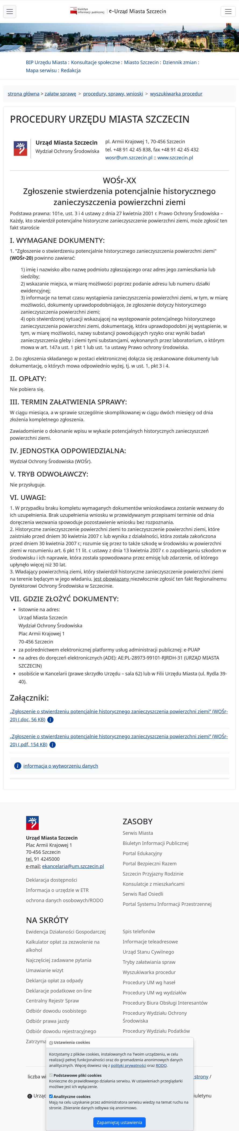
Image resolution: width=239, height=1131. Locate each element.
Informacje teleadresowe (150, 941)
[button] (49, 719)
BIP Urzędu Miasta (46, 62)
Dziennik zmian (180, 62)
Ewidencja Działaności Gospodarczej (66, 931)
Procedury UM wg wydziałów (155, 992)
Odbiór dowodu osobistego (56, 1011)
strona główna (24, 93)
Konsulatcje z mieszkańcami (154, 884)
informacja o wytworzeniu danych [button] (56, 766)
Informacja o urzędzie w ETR (57, 890)
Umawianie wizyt (44, 970)
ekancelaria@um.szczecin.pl (73, 866)
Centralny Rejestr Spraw (52, 1000)
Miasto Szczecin (141, 62)
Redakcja (71, 70)
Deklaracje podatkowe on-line (59, 990)
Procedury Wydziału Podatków (156, 1031)
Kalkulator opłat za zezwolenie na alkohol (63, 946)
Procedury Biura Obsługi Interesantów (165, 1003)
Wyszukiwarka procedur (149, 972)
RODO (161, 1065)
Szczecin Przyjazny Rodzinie (153, 873)
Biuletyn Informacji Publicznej (156, 843)
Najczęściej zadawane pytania (59, 960)
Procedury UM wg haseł (149, 982)
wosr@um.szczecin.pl (128, 157)
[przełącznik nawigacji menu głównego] (9, 11)
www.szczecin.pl (175, 157)
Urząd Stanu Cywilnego (148, 952)
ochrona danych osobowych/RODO (65, 900)
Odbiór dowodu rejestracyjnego (61, 1031)
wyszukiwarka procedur (176, 93)
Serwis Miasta (138, 833)
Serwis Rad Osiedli (143, 894)
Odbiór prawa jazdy (47, 1021)
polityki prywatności (128, 1065)
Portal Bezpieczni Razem (150, 863)
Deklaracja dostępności (51, 880)
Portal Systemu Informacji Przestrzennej (167, 904)
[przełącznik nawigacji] (228, 11)
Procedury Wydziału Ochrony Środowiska (155, 1017)
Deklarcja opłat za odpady (54, 980)
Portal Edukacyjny (142, 853)
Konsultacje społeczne (95, 62)
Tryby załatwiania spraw (149, 962)
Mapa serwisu (41, 70)
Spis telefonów (139, 931)
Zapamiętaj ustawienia (119, 1122)
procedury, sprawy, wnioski (113, 93)
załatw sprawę (60, 93)
